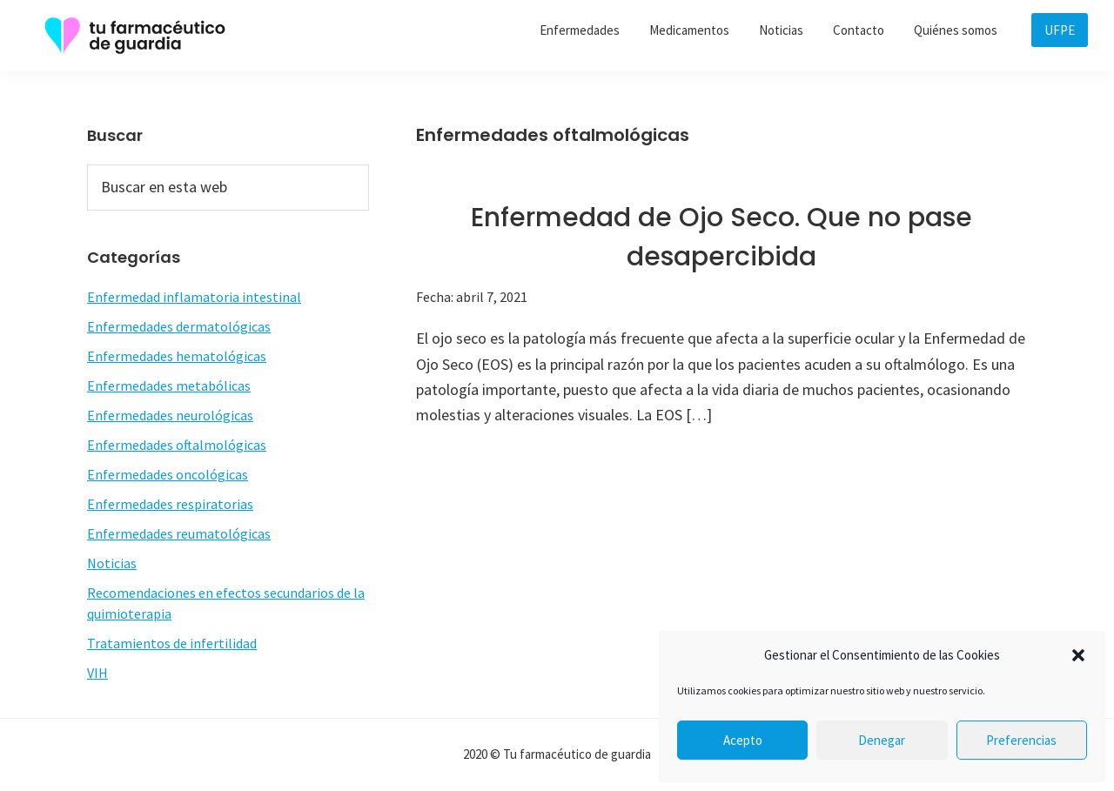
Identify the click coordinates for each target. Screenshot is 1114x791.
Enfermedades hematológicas (176, 356)
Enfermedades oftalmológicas (176, 444)
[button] (1078, 655)
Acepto (742, 740)
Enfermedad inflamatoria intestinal (194, 296)
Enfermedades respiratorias (170, 504)
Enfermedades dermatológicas (179, 326)
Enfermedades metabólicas (169, 385)
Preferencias (1021, 740)
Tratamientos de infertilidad (172, 643)
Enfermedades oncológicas (167, 474)
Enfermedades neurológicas (170, 415)
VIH (97, 672)
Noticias (112, 563)
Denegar (881, 740)
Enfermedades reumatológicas (179, 533)
